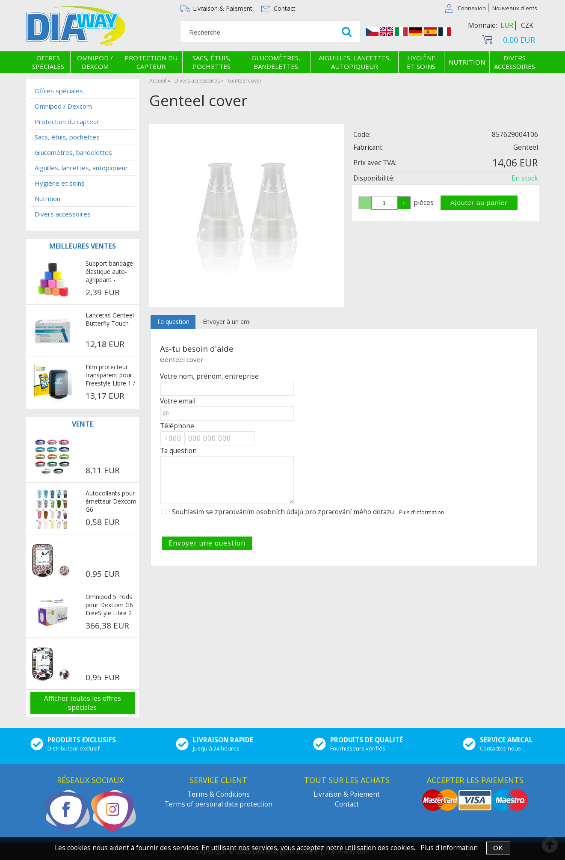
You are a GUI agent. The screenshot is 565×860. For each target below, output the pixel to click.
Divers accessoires (514, 62)
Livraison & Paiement (222, 8)
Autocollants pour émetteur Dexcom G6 (111, 501)
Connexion (472, 8)
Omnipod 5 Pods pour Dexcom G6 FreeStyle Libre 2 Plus (109, 605)
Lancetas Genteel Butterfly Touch (110, 319)
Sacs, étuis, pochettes (211, 62)
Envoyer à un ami (227, 321)
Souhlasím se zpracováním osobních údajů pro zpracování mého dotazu (283, 511)
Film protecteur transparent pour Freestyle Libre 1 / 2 (110, 375)
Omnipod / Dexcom (95, 62)
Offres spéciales (48, 62)
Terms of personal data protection (218, 804)
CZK (527, 25)
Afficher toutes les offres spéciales (82, 703)
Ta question (173, 321)
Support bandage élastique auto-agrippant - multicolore (109, 272)
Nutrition (467, 62)
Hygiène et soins (421, 62)
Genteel (525, 147)
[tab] (173, 322)
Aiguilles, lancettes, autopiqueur (355, 62)
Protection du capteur (150, 62)
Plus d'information (421, 512)
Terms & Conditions (218, 794)
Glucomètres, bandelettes (275, 62)
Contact (285, 8)
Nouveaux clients (514, 8)
